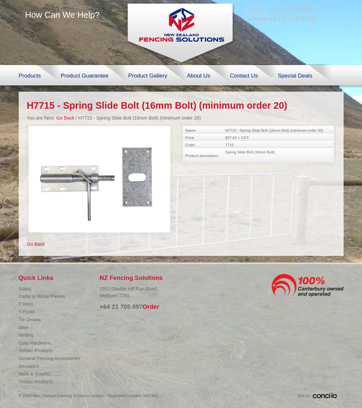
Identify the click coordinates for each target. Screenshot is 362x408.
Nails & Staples (35, 373)
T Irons (26, 304)
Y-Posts (27, 311)
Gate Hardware (35, 343)
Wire (24, 327)
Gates (25, 288)
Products (30, 75)
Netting (26, 335)
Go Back (65, 118)
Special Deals (295, 75)
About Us (198, 75)
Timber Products (36, 350)
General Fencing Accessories (49, 358)
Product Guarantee (85, 75)
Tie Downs (30, 319)
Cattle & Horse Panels (42, 296)
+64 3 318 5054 (292, 18)
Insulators (29, 366)
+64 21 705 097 (290, 10)
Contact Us (244, 75)
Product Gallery (147, 75)
